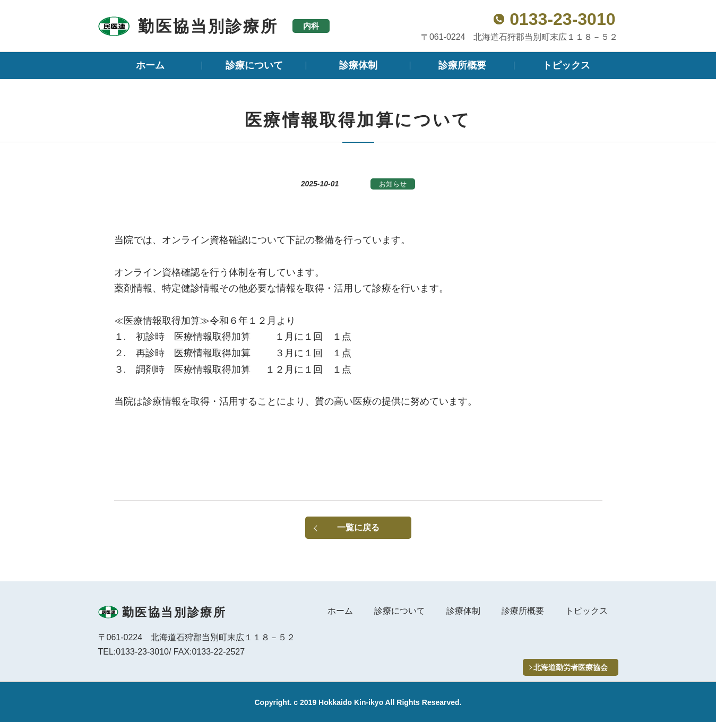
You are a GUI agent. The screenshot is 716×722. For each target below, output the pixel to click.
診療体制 (358, 65)
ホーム (150, 65)
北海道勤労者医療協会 (570, 667)
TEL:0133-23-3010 (133, 651)
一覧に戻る (358, 527)
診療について (254, 65)
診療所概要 (462, 65)
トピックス (566, 65)
